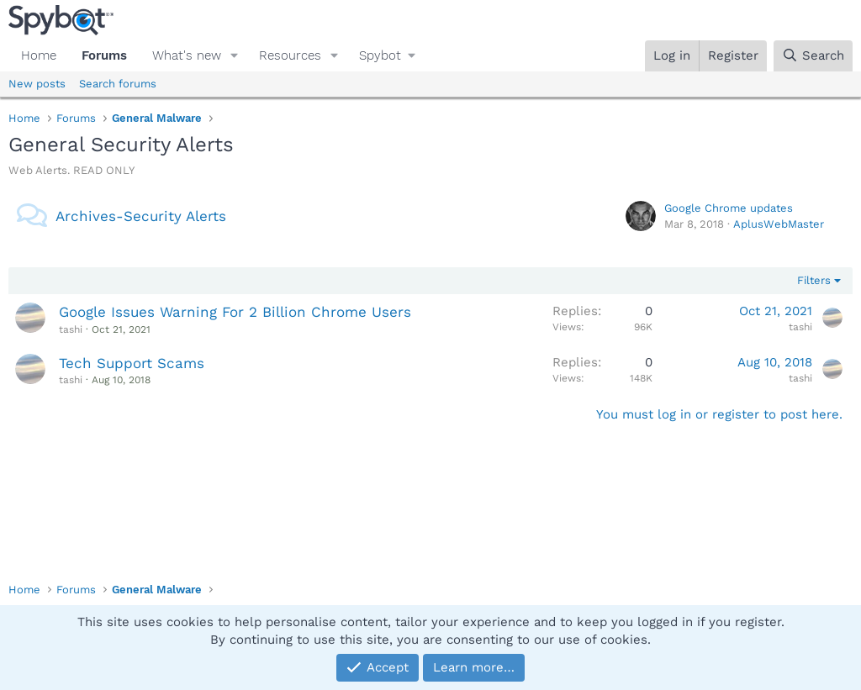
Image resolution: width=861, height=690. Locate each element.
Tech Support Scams (131, 363)
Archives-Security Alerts (140, 216)
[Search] (813, 55)
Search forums (117, 83)
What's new (186, 55)
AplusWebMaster (778, 224)
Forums (104, 55)
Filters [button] (814, 280)
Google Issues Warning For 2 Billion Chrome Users (235, 311)
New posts (37, 83)
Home (38, 55)
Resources (290, 55)
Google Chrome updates (728, 208)
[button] (234, 55)
